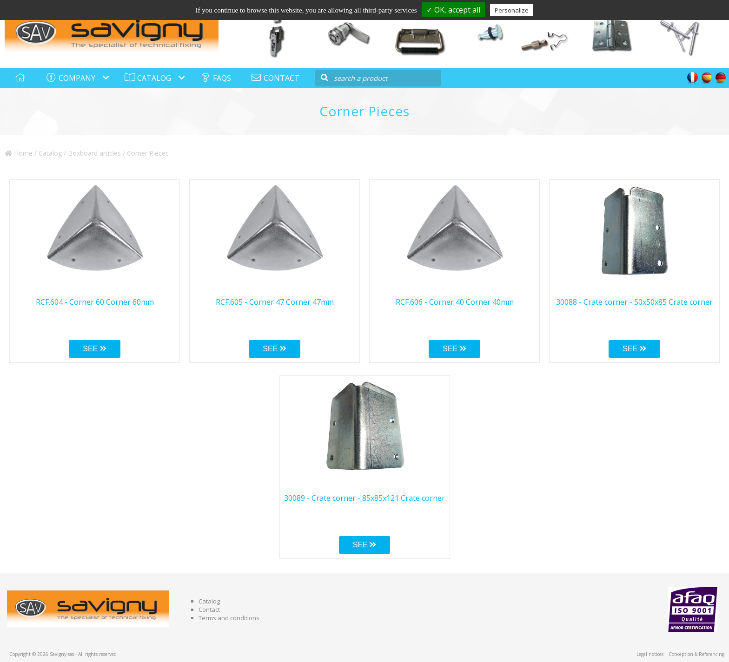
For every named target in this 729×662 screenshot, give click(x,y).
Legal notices (649, 654)
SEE (94, 349)
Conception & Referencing (696, 654)
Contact (209, 609)
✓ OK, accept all (453, 10)
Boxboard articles (94, 153)
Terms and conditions (229, 618)
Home (19, 153)
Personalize (512, 10)
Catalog (50, 153)
